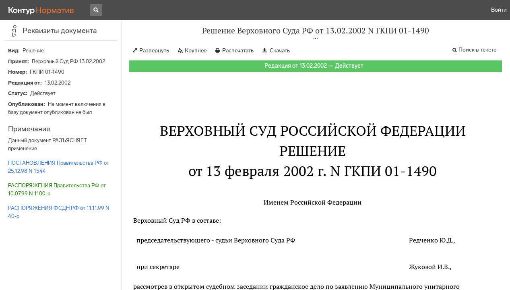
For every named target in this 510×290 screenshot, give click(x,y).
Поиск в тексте (477, 49)
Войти (499, 9)
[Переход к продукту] (41, 10)
